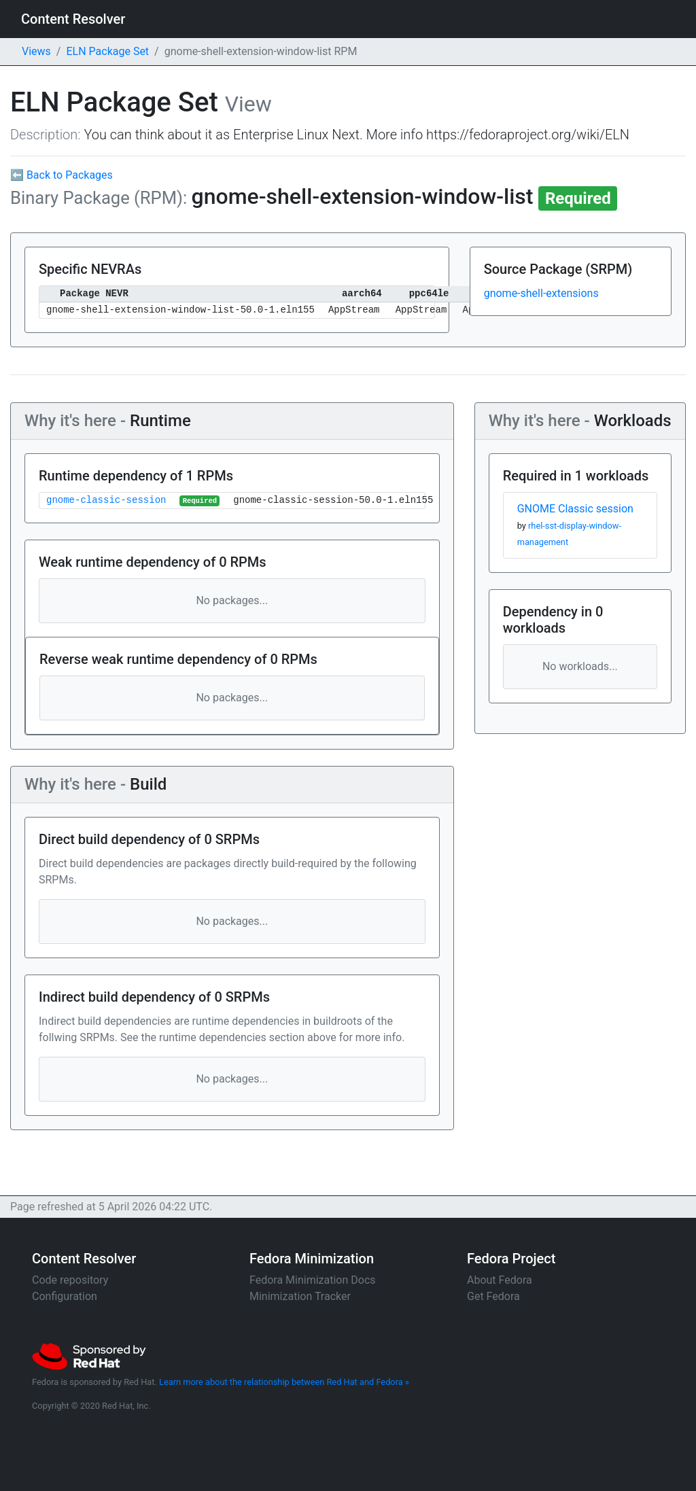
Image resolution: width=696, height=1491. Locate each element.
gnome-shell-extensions (541, 293)
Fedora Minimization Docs (312, 1280)
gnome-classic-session (106, 500)
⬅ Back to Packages (61, 175)
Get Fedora (493, 1296)
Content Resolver (73, 19)
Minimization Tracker (300, 1296)
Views (36, 51)
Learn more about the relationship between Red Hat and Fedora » (284, 1382)
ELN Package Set (107, 51)
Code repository (70, 1280)
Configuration (64, 1296)
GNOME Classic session (575, 508)
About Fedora (499, 1280)
